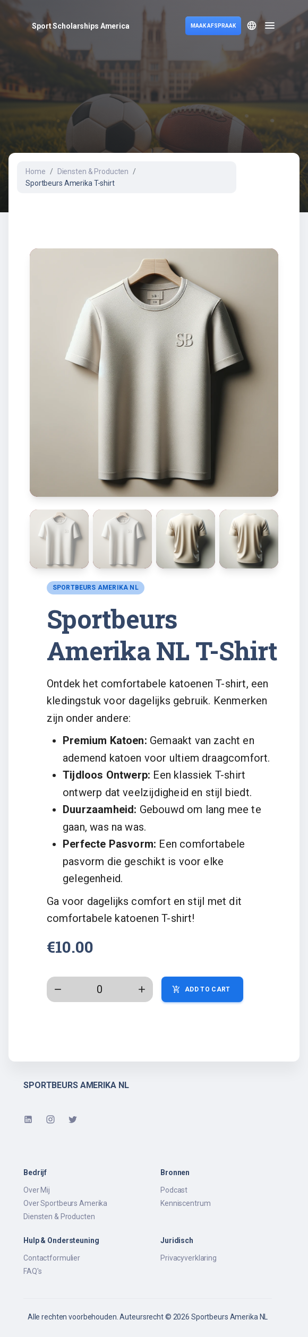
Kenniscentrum (185, 1203)
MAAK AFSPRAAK (213, 26)
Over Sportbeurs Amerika (65, 1203)
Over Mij (36, 1190)
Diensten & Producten (93, 171)
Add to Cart (202, 989)
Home (35, 171)
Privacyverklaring (188, 1258)
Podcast (173, 1190)
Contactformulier (51, 1258)
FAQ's (32, 1271)
